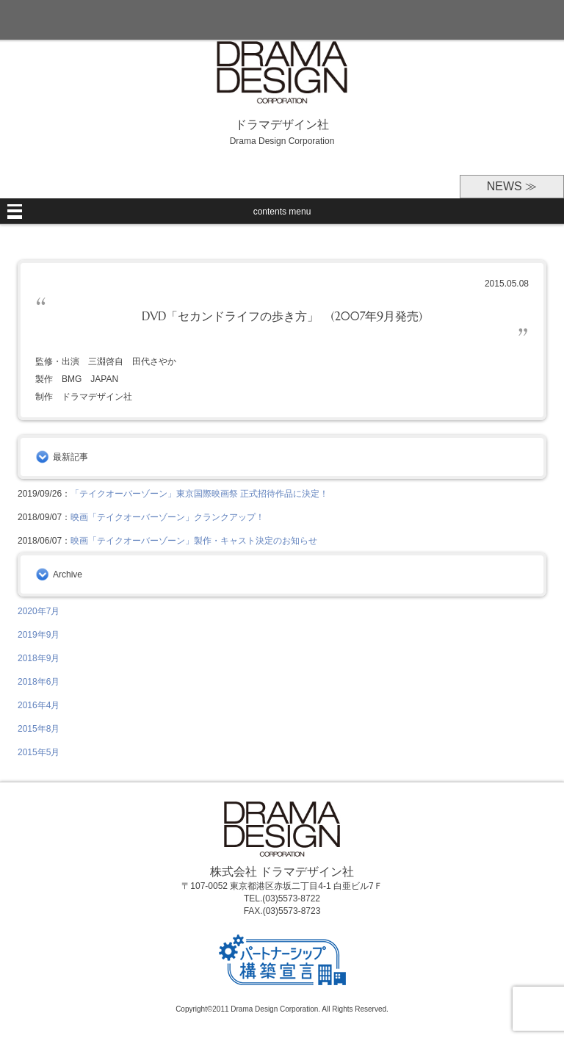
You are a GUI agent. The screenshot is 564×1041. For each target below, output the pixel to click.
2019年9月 (38, 635)
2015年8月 (38, 729)
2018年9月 (38, 658)
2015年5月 (38, 752)
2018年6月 (38, 682)
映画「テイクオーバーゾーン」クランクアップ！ (167, 517)
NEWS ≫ (512, 186)
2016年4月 (38, 705)
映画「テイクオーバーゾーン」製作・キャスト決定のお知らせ (193, 541)
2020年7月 (38, 611)
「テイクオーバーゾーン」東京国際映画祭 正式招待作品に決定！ (199, 494)
